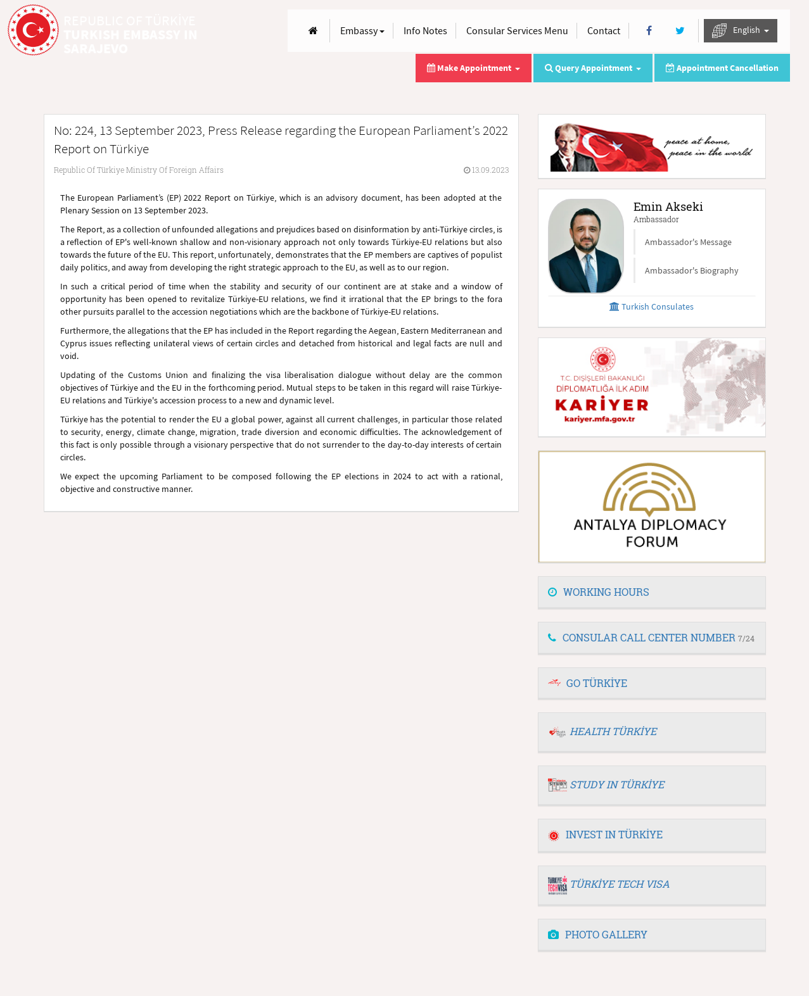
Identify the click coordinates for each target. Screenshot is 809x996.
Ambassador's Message (688, 242)
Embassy (362, 30)
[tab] (651, 592)
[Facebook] (649, 30)
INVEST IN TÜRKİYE (605, 834)
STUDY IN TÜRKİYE (617, 784)
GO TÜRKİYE (596, 683)
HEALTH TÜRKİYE (613, 731)
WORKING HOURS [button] (598, 591)
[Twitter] (680, 30)
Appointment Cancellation (722, 67)
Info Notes (425, 30)
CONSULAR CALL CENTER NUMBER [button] (651, 637)
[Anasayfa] (313, 30)
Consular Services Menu (517, 30)
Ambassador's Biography (692, 270)
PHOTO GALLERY (597, 934)
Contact (603, 30)
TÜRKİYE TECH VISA (620, 883)
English (740, 30)
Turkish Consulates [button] (651, 306)
